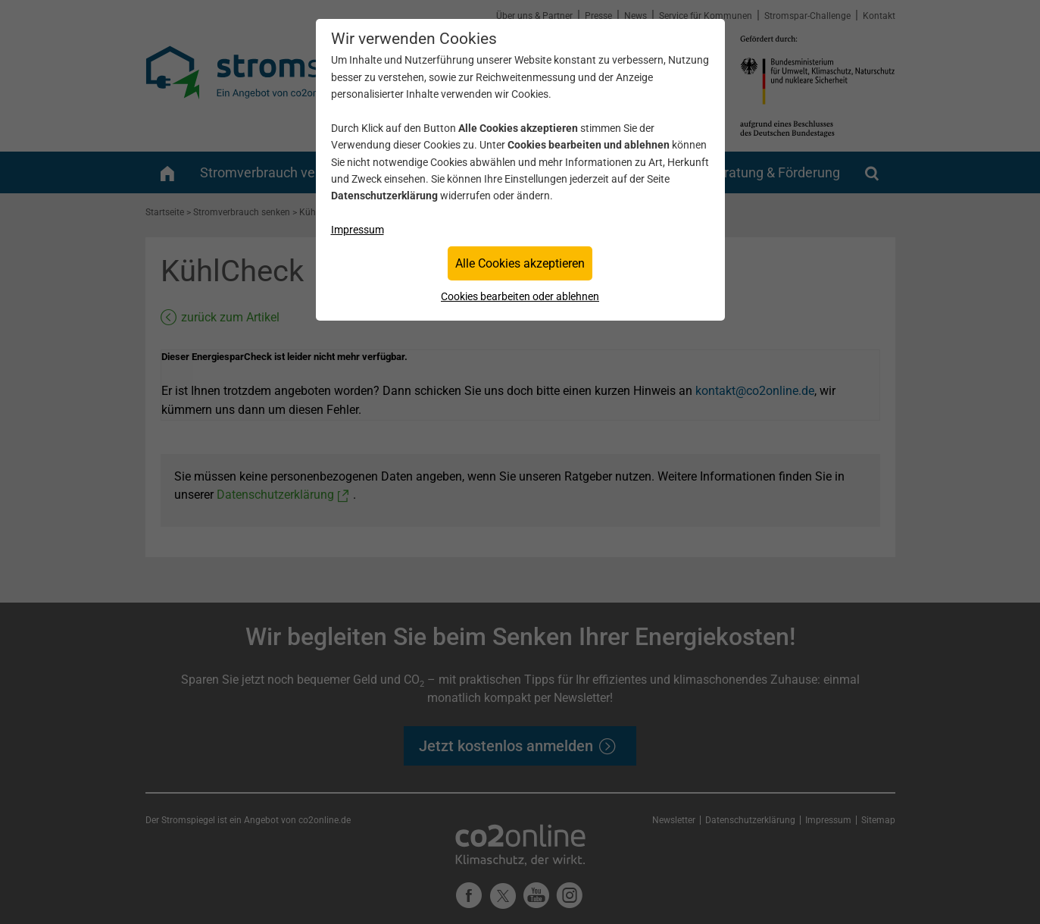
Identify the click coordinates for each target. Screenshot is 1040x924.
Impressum (357, 230)
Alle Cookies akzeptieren (520, 263)
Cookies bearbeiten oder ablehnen (520, 296)
